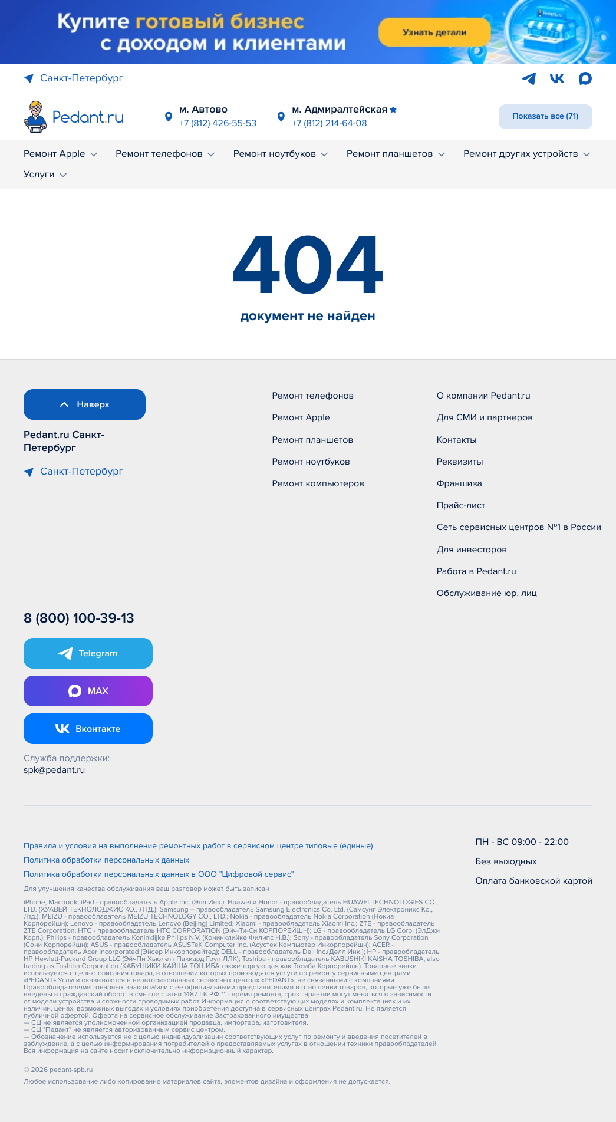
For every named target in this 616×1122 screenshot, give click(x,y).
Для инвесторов (472, 549)
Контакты (457, 440)
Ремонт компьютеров (318, 483)
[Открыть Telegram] (88, 653)
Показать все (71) (546, 116)
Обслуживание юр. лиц (487, 593)
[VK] (557, 78)
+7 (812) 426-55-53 (217, 123)
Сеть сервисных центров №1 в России (519, 527)
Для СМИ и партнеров (485, 417)
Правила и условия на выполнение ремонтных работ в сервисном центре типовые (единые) (198, 847)
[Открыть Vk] (88, 728)
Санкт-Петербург (73, 78)
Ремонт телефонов (166, 154)
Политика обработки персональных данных (106, 861)
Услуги (46, 175)
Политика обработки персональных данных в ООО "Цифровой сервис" (159, 875)
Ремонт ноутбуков (282, 154)
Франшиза (459, 483)
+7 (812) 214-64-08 (329, 123)
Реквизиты (460, 462)
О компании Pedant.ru (484, 396)
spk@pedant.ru (54, 770)
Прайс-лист (461, 505)
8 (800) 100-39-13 (79, 618)
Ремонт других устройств (527, 154)
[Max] (585, 78)
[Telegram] (529, 78)
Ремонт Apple (62, 154)
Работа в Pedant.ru (476, 571)
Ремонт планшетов (397, 154)
